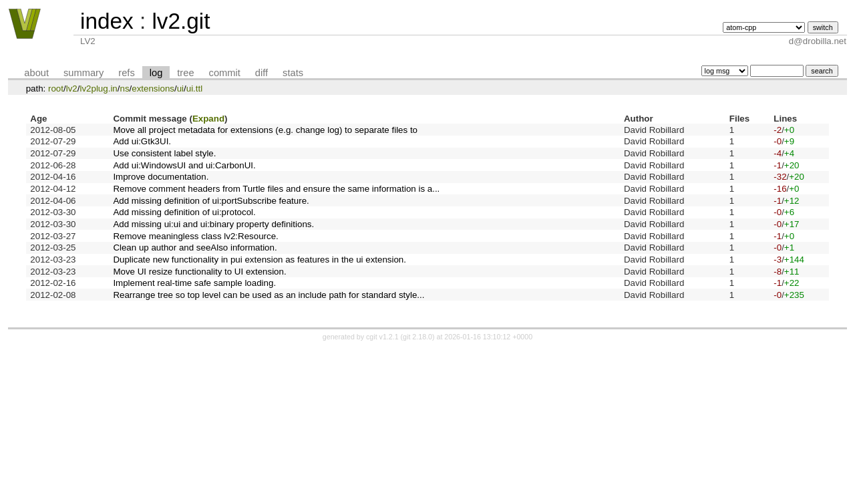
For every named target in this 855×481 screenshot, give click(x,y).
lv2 (71, 89)
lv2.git (181, 21)
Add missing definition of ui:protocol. (184, 212)
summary (83, 72)
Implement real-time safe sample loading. (194, 283)
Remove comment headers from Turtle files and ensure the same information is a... (276, 189)
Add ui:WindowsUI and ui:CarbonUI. (184, 165)
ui (180, 89)
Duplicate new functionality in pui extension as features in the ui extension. (259, 260)
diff (261, 72)
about (36, 72)
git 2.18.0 (417, 337)
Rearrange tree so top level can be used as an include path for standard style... (268, 295)
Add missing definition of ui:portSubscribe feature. (211, 201)
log (156, 72)
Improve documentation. (160, 177)
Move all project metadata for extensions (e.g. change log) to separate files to (265, 130)
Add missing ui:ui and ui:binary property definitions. (213, 224)
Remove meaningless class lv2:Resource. (195, 236)
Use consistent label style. (164, 153)
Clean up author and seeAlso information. (195, 248)
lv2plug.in (98, 89)
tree (185, 72)
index (107, 21)
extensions (153, 89)
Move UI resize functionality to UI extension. (199, 272)
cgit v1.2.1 (382, 337)
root (55, 89)
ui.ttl (194, 89)
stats (293, 72)
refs (126, 72)
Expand (208, 119)
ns (124, 89)
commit (224, 72)
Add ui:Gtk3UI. (142, 141)
